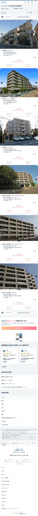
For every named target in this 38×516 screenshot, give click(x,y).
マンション (22, 443)
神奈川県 (33, 443)
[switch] (11, 9)
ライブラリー (28, 443)
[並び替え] (32, 12)
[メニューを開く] (35, 2)
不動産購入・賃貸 (15, 443)
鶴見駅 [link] (4, 445)
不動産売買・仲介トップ (5, 443)
